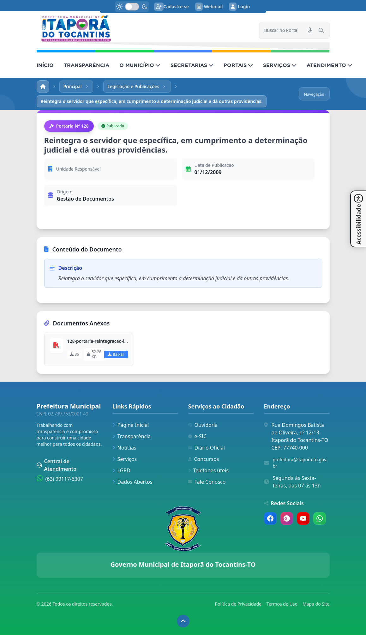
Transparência (131, 436)
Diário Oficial (206, 447)
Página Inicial (130, 424)
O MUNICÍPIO (139, 65)
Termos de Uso (282, 604)
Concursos (203, 459)
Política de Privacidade (238, 604)
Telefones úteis (208, 470)
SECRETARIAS (192, 65)
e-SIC (197, 436)
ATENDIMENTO (329, 65)
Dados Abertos (132, 481)
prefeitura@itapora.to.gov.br (300, 463)
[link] (144, 28)
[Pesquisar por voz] (309, 30)
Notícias (124, 447)
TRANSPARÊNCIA (86, 65)
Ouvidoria (203, 424)
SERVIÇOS (280, 65)
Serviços (124, 459)
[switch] (132, 6)
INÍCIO (45, 65)
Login (239, 7)
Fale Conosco (207, 481)
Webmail (209, 7)
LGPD (121, 470)
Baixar (116, 354)
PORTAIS (238, 65)
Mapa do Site (316, 604)
